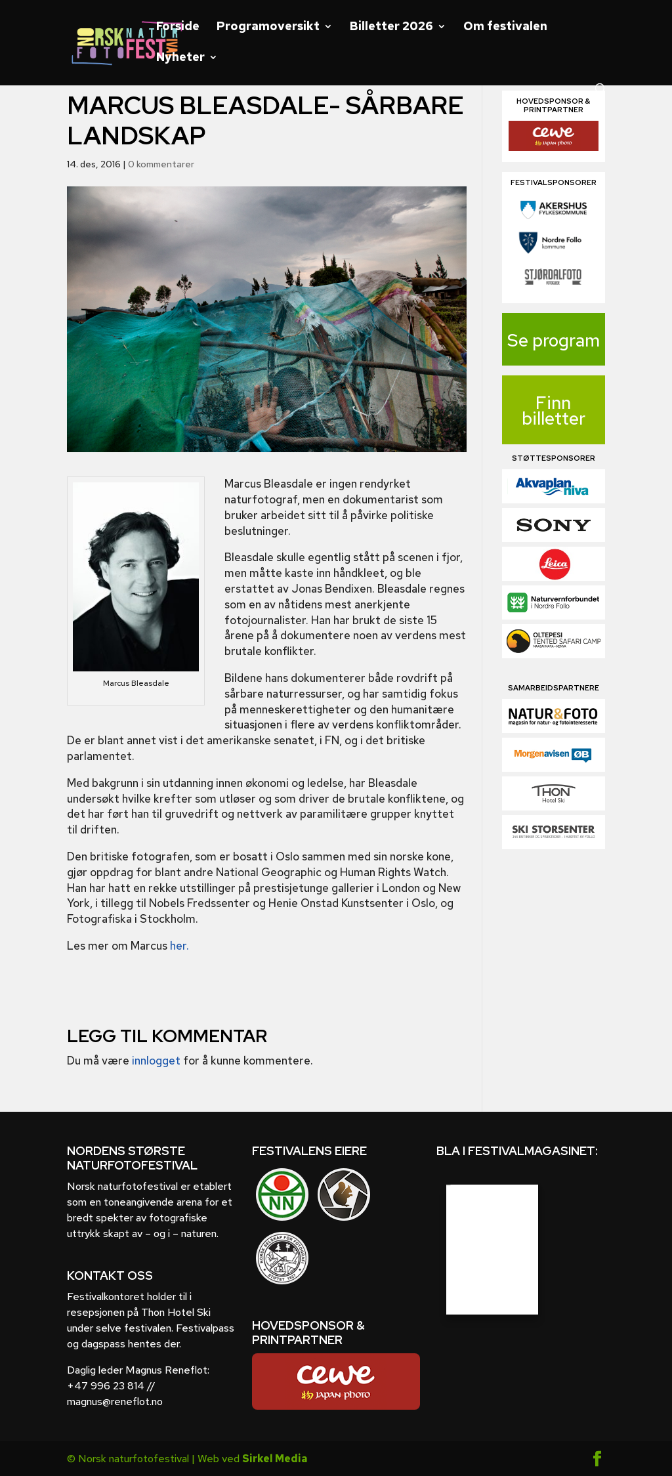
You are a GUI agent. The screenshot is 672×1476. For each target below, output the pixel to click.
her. (179, 945)
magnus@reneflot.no (115, 1401)
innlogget (156, 1060)
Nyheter (180, 58)
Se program (553, 340)
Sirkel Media (274, 1458)
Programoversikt (268, 27)
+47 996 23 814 (105, 1386)
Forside (178, 27)
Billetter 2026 (391, 27)
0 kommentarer (161, 164)
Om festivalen (505, 27)
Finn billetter (553, 410)
